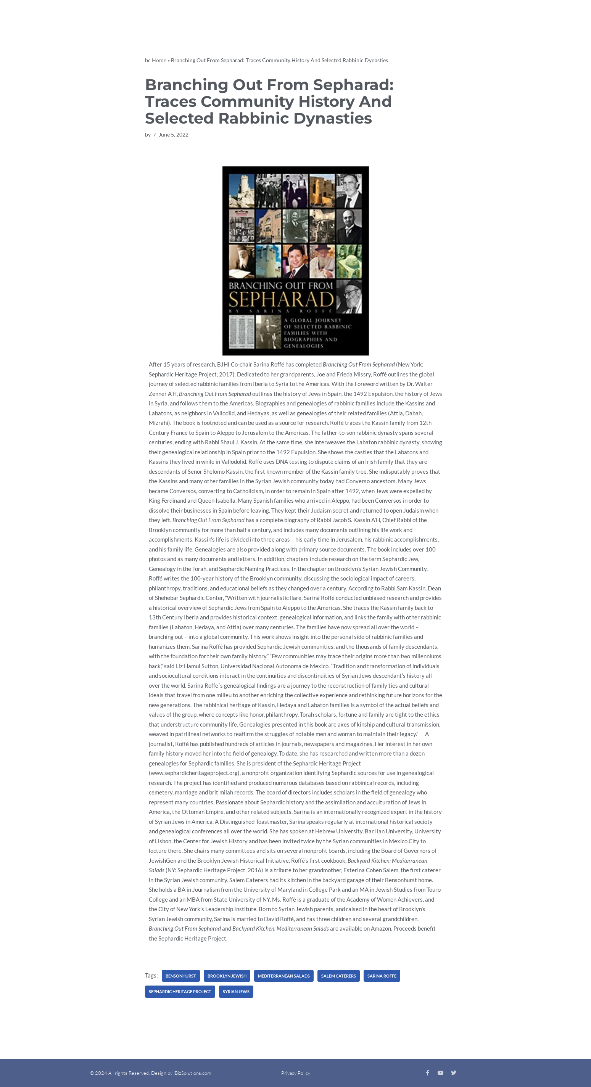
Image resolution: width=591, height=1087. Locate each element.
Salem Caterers (338, 975)
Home (159, 60)
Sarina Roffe (381, 975)
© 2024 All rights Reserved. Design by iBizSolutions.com (150, 1073)
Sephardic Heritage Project (180, 991)
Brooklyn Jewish (227, 975)
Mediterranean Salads (284, 975)
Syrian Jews (236, 991)
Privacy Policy (295, 1073)
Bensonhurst (181, 975)
